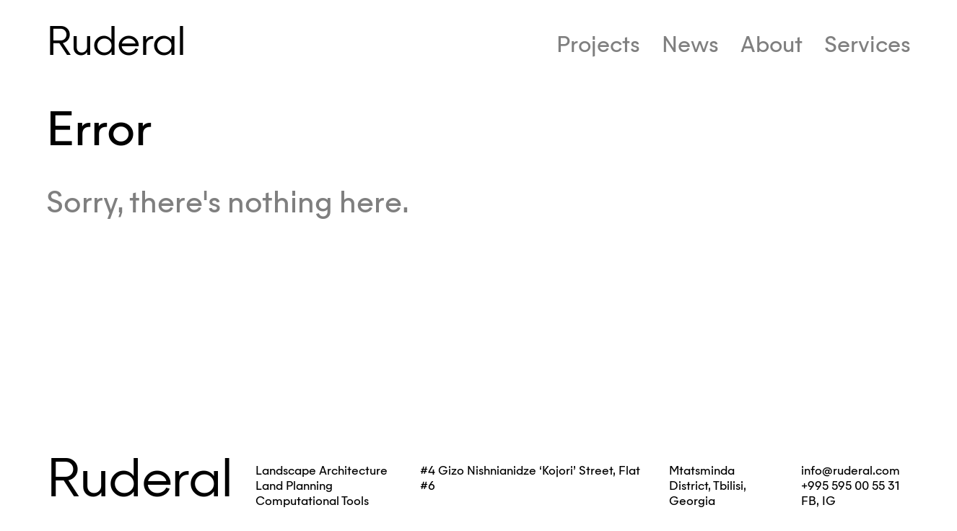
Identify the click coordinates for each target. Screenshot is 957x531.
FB (808, 501)
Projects (598, 44)
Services (867, 44)
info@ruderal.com (850, 470)
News (690, 44)
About (771, 44)
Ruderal (115, 41)
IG (829, 501)
